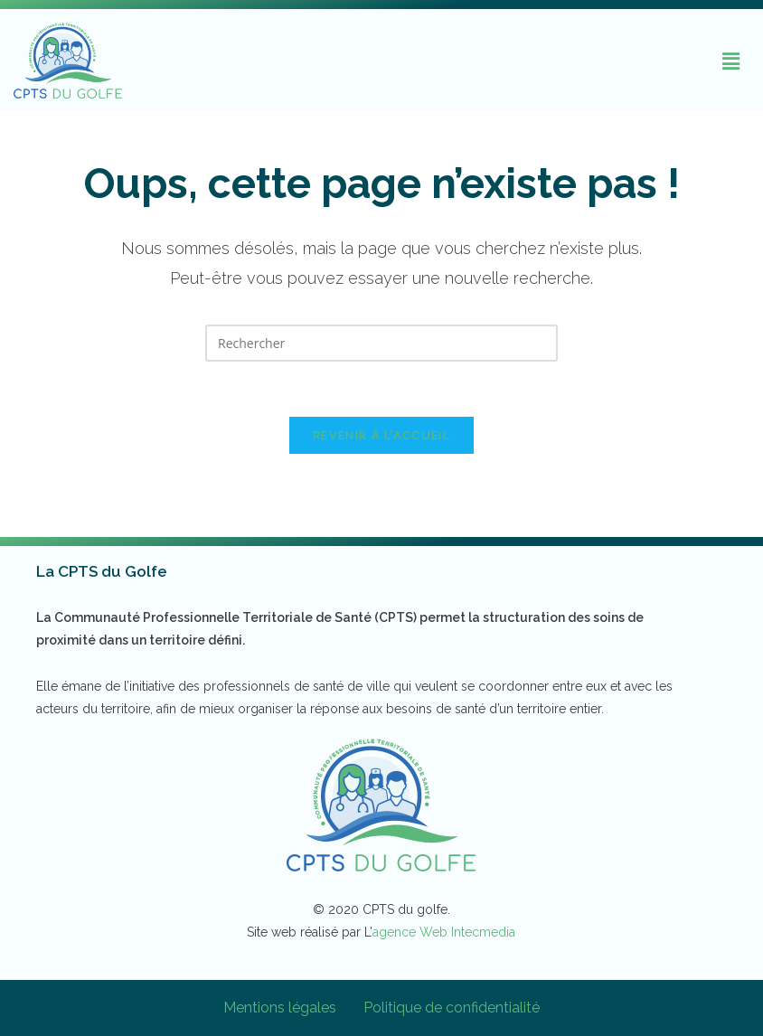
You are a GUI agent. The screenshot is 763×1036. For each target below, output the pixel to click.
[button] (731, 60)
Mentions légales (279, 1007)
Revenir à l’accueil (381, 435)
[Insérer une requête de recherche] (381, 343)
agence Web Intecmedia (443, 932)
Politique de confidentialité (451, 1007)
